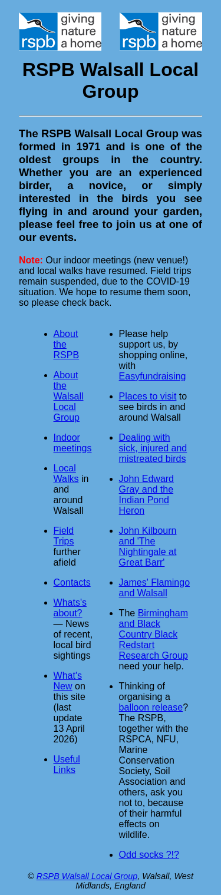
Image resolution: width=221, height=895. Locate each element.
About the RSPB (67, 344)
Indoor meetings (73, 442)
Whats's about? (70, 607)
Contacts (72, 582)
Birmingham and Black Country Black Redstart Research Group (153, 634)
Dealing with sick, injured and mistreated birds (153, 448)
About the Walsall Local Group (69, 396)
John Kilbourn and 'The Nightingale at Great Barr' (148, 546)
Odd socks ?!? (149, 855)
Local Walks (66, 473)
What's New (68, 681)
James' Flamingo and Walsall (154, 587)
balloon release (151, 707)
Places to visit (148, 396)
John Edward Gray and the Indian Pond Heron (146, 495)
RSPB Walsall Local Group (87, 876)
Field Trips (64, 536)
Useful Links (67, 764)
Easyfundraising (152, 376)
